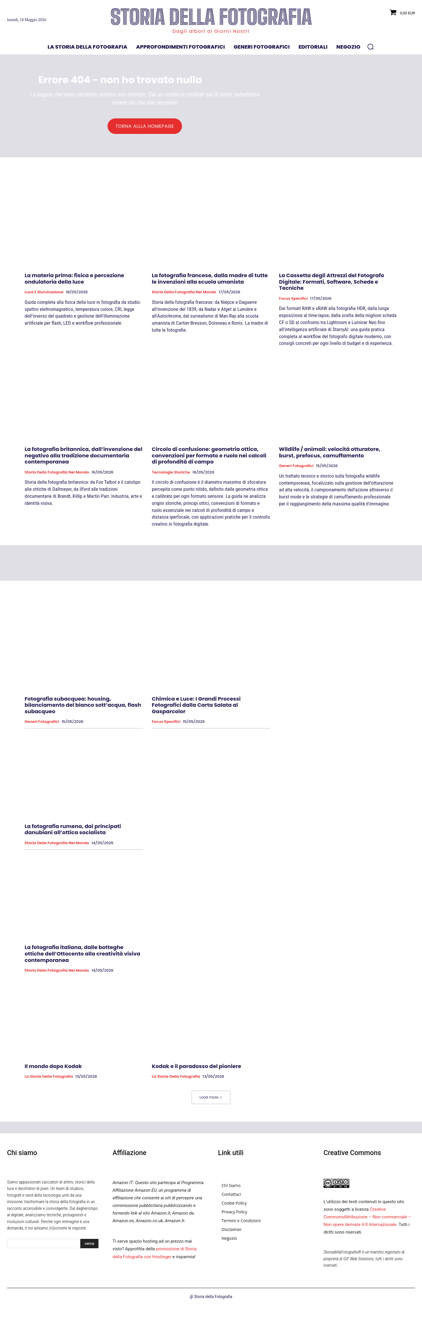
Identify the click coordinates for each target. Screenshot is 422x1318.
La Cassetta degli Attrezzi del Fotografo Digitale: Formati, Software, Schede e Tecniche (331, 285)
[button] (370, 47)
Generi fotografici (296, 469)
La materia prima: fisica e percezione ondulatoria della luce (74, 282)
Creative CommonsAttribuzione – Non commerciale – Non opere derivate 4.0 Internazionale (367, 1220)
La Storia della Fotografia (49, 1079)
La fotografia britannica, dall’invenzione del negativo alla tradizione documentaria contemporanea (83, 459)
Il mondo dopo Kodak (53, 1069)
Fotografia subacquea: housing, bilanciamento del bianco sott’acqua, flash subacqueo (83, 708)
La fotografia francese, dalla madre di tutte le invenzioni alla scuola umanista (210, 282)
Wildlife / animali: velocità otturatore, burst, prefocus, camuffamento (329, 455)
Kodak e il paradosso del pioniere (196, 1069)
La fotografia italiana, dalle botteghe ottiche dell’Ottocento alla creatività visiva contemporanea (82, 957)
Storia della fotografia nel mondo (184, 295)
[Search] (89, 1246)
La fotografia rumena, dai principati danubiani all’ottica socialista (73, 832)
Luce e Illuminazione (44, 295)
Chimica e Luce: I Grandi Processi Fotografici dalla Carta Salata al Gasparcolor (196, 708)
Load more (211, 1100)
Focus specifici (293, 301)
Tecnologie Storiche (171, 475)
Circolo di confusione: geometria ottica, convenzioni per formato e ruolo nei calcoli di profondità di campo (209, 459)
